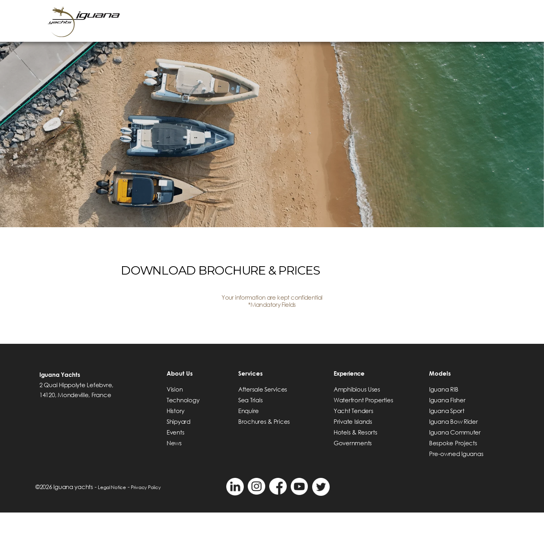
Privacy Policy (157, 508)
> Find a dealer (414, 15)
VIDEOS (476, 14)
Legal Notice (116, 508)
